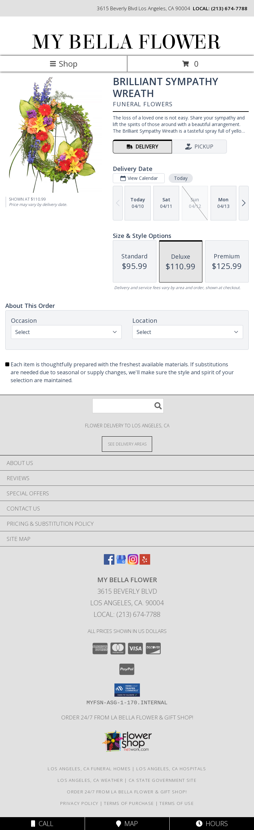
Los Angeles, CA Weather (90, 780)
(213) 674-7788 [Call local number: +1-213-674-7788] (229, 8)
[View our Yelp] (145, 562)
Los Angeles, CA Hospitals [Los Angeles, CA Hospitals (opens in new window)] (171, 769)
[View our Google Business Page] (121, 562)
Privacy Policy (79, 803)
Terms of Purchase (129, 803)
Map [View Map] (127, 823)
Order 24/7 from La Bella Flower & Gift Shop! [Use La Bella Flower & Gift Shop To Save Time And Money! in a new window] (127, 717)
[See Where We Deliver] (127, 444)
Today (181, 178)
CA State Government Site (162, 780)
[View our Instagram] (133, 562)
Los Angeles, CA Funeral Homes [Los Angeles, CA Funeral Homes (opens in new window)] (89, 769)
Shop (63, 63)
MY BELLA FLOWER (126, 42)
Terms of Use (176, 803)
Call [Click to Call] (42, 823)
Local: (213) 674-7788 (127, 614)
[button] (127, 690)
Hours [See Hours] (212, 823)
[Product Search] (128, 405)
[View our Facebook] (109, 562)
